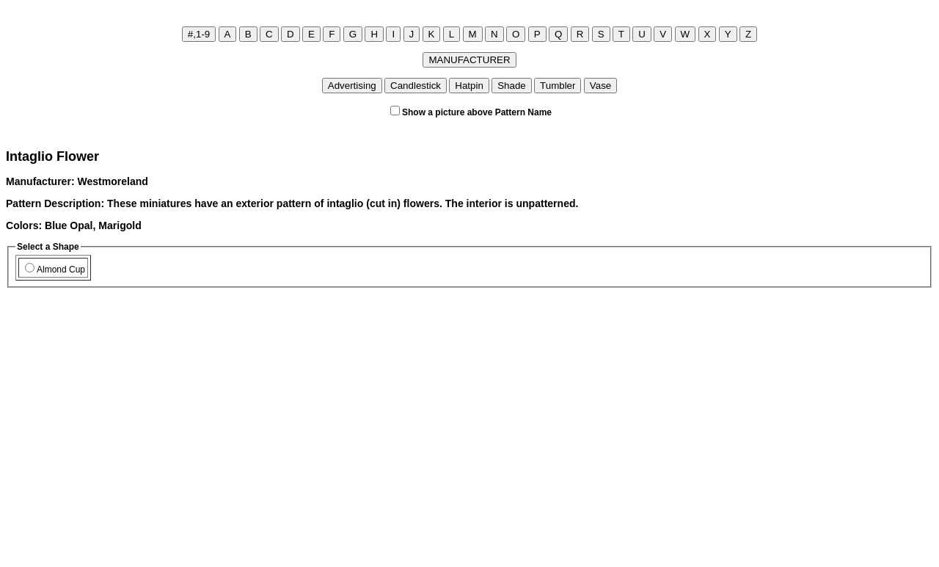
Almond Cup (55, 269)
